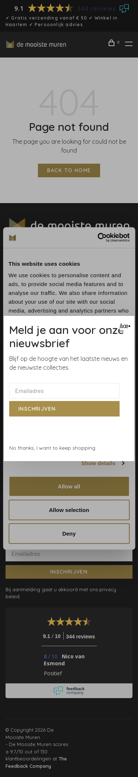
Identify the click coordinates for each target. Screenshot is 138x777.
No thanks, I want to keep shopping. (52, 448)
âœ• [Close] (124, 326)
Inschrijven (37, 408)
